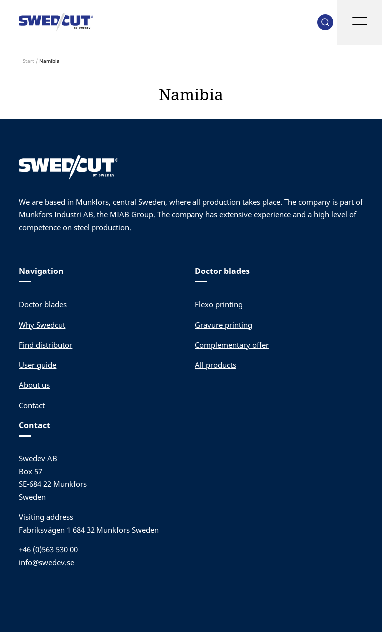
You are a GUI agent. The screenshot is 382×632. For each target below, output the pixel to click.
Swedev (56, 22)
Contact (32, 405)
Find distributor (45, 345)
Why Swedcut (42, 325)
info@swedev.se (46, 562)
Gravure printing (223, 325)
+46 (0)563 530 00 (48, 549)
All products (215, 365)
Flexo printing (219, 304)
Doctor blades (43, 304)
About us (34, 385)
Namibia (191, 94)
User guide (37, 365)
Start (28, 60)
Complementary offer (232, 345)
